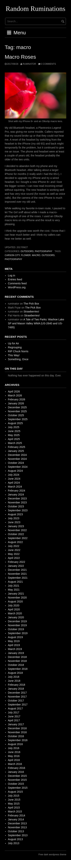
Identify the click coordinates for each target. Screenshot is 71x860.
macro (36, 255)
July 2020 (13, 605)
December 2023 (17, 498)
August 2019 (15, 637)
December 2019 (17, 621)
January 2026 (16, 403)
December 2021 (17, 569)
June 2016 (14, 752)
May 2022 (14, 553)
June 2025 (14, 431)
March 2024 (15, 486)
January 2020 (16, 617)
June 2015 (14, 799)
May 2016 (14, 756)
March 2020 (15, 613)
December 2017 (17, 692)
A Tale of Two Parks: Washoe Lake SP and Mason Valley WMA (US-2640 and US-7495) (36, 323)
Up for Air (13, 343)
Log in (11, 275)
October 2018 (16, 664)
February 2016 (16, 767)
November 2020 (17, 597)
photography (43, 251)
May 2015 (14, 803)
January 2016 (16, 771)
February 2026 (16, 399)
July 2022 (13, 546)
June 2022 (14, 550)
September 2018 (18, 668)
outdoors (27, 251)
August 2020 (15, 601)
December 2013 (17, 823)
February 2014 (16, 815)
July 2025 (13, 427)
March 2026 (15, 395)
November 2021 (17, 573)
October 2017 (16, 700)
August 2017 (15, 708)
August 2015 (15, 791)
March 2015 (15, 811)
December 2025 (17, 407)
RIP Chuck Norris (18, 351)
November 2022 (17, 530)
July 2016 (13, 748)
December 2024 (17, 454)
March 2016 (15, 763)
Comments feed (17, 283)
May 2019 (14, 641)
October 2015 (16, 783)
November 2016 (17, 732)
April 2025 (14, 439)
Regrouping (15, 347)
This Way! (14, 355)
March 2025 (15, 443)
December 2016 (17, 728)
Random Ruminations (35, 8)
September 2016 (18, 740)
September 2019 (18, 633)
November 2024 (17, 458)
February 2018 (16, 684)
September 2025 (18, 419)
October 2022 (16, 534)
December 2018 (17, 656)
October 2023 (16, 506)
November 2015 (17, 779)
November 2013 (17, 827)
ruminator (29, 64)
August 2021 (15, 581)
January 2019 (16, 653)
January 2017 (16, 724)
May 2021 (14, 589)
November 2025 (17, 411)
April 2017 (14, 720)
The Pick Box (31, 303)
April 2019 (14, 645)
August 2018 (15, 672)
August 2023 (15, 514)
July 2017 (13, 712)
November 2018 (17, 660)
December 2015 (17, 775)
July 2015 (13, 795)
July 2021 (13, 585)
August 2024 (15, 470)
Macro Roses (20, 57)
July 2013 (13, 843)
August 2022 (15, 542)
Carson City (12, 255)
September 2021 (18, 577)
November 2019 (17, 625)
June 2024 (14, 478)
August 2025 (15, 423)
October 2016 (16, 736)
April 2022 (14, 557)
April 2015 (14, 807)
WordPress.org (17, 287)
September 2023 (18, 510)
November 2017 (17, 696)
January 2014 (16, 819)
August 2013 (15, 839)
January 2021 (16, 593)
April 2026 (14, 391)
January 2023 (16, 526)
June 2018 (14, 680)
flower (26, 255)
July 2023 (13, 518)
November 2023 (17, 502)
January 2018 (16, 688)
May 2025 (14, 435)
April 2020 (14, 609)
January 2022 (16, 565)
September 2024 (18, 466)
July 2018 (13, 676)
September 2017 (18, 704)
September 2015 (18, 787)
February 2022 (16, 561)
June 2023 (14, 522)
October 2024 (16, 462)
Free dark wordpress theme (52, 854)
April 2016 (14, 760)
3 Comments (48, 64)
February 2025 (16, 446)
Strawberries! (31, 311)
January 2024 (16, 494)
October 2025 (16, 415)
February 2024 (16, 490)
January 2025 (16, 450)
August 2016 (15, 744)
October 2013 (16, 831)
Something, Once (18, 359)
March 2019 (15, 649)
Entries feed (15, 279)
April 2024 (14, 482)
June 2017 (14, 716)
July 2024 (13, 474)
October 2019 (16, 629)
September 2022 (18, 538)
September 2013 (18, 835)
